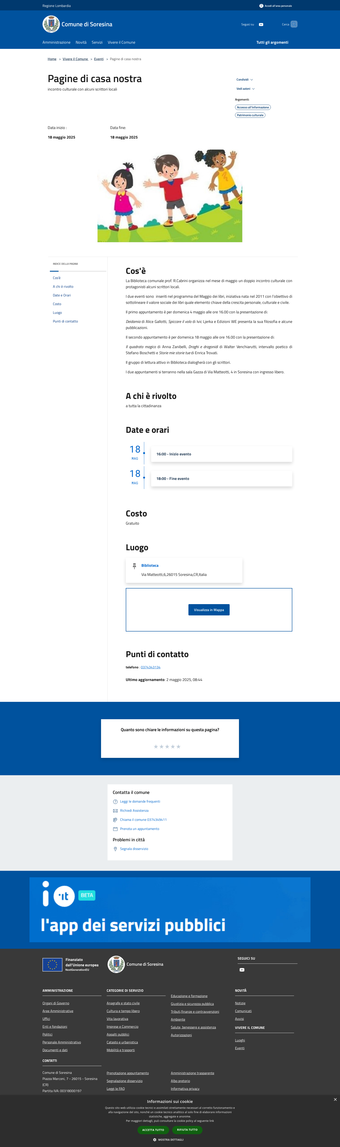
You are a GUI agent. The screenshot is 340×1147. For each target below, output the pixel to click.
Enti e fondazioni (54, 1026)
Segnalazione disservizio (124, 1080)
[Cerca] (292, 24)
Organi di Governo (55, 1003)
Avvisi (239, 1018)
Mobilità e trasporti (121, 1050)
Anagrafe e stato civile (123, 1003)
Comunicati (243, 1010)
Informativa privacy (185, 1088)
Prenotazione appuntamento (128, 1073)
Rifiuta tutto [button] (187, 1130)
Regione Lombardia (56, 5)
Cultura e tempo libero (123, 1010)
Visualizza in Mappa (209, 609)
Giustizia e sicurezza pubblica (192, 1003)
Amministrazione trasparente (192, 1073)
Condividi (245, 79)
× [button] (335, 1099)
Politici (47, 1034)
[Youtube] (253, 24)
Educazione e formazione (189, 995)
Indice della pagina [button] (65, 264)
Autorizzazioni (181, 1035)
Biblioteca (150, 565)
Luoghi (240, 1040)
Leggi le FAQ (116, 1088)
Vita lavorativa (117, 1018)
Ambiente (178, 1019)
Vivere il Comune (76, 58)
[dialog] (170, 1121)
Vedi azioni (246, 88)
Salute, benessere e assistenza (193, 1027)
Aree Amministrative (57, 1010)
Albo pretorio (180, 1080)
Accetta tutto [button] (153, 1130)
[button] (170, 1139)
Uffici (46, 1018)
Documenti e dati (55, 1050)
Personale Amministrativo (61, 1042)
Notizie (240, 1003)
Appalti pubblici (118, 1034)
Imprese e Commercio (122, 1026)
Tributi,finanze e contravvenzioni (195, 1011)
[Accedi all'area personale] (276, 6)
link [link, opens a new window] (211, 1121)
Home (52, 58)
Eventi (99, 58)
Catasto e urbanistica (122, 1042)
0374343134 (150, 667)
